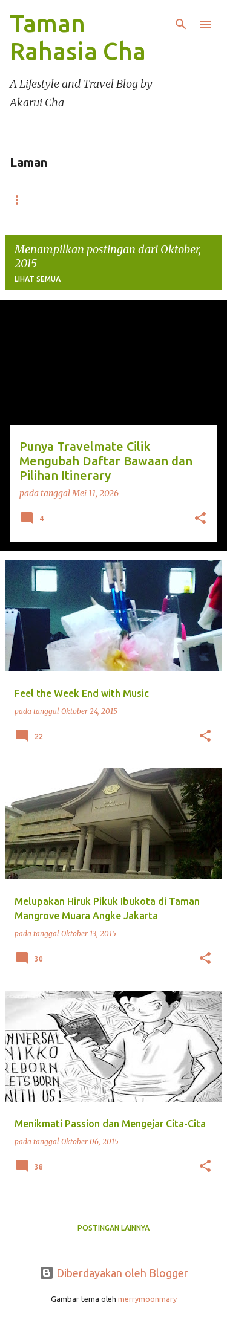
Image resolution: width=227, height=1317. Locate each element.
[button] (200, 519)
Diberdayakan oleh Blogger (113, 1273)
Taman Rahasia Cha (78, 37)
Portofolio (137, 200)
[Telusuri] (181, 24)
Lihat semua (38, 279)
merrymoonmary (147, 1299)
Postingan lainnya (113, 1228)
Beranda (40, 200)
